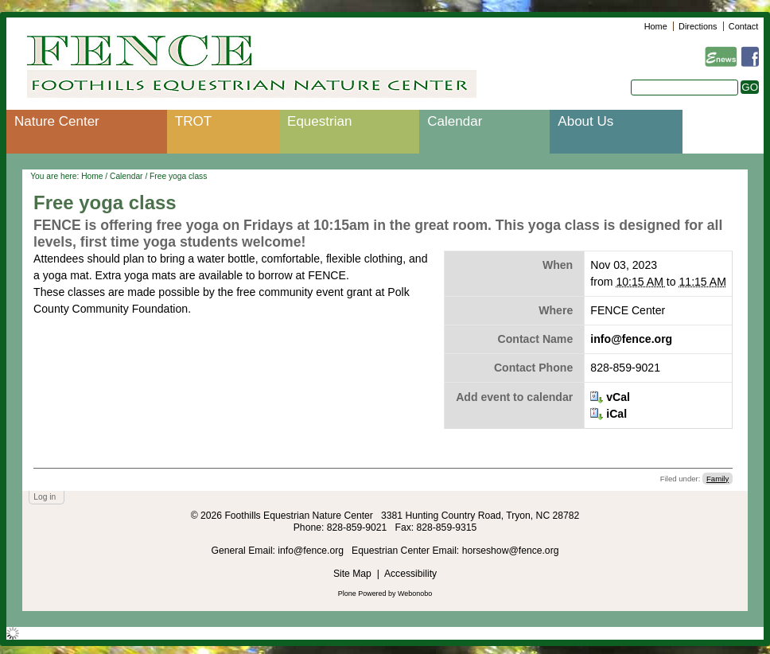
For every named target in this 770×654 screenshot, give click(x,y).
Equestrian (319, 121)
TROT (193, 121)
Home (655, 26)
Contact (743, 26)
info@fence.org (631, 339)
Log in (44, 496)
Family (717, 478)
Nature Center (56, 121)
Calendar (454, 121)
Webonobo (415, 594)
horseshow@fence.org (510, 550)
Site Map (352, 573)
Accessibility (410, 573)
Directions (698, 26)
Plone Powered (362, 594)
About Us (585, 121)
